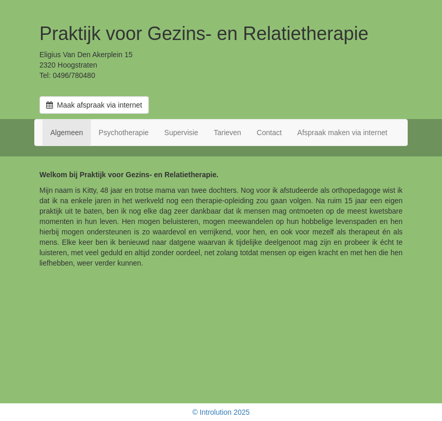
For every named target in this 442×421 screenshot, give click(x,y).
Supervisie (181, 132)
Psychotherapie (124, 132)
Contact (269, 132)
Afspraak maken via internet (342, 132)
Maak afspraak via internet (94, 105)
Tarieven (227, 132)
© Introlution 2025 (221, 412)
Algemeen (66, 132)
